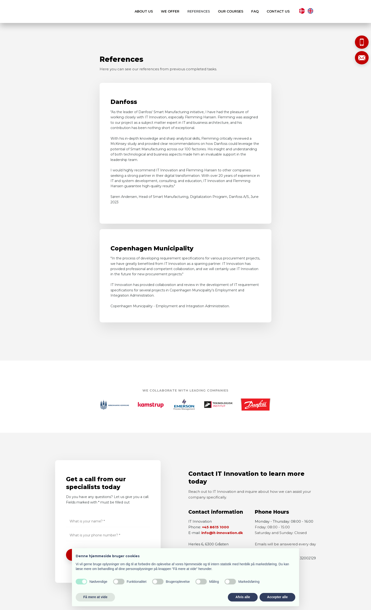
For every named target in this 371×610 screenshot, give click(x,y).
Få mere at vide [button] (95, 597)
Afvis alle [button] (242, 597)
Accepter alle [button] (277, 597)
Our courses (230, 11)
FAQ (255, 11)
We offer (170, 11)
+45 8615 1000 (215, 527)
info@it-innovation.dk (222, 532)
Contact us (278, 11)
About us (144, 11)
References (198, 11)
